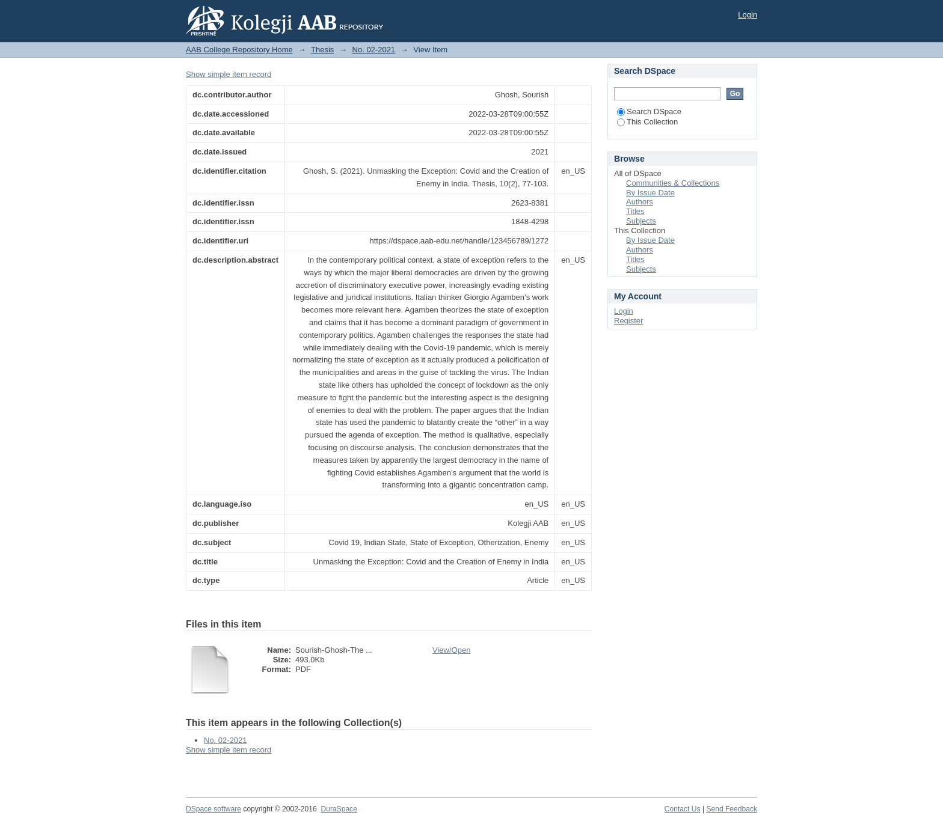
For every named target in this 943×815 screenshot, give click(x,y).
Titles (635, 211)
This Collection (647, 121)
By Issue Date (650, 192)
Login (747, 14)
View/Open (451, 650)
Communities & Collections (672, 183)
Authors (639, 201)
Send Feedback (731, 809)
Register (628, 320)
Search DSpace (649, 111)
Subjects (641, 220)
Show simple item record (228, 74)
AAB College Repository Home (239, 49)
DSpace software (213, 809)
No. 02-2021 (374, 49)
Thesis (322, 49)
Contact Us (683, 809)
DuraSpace (339, 809)
